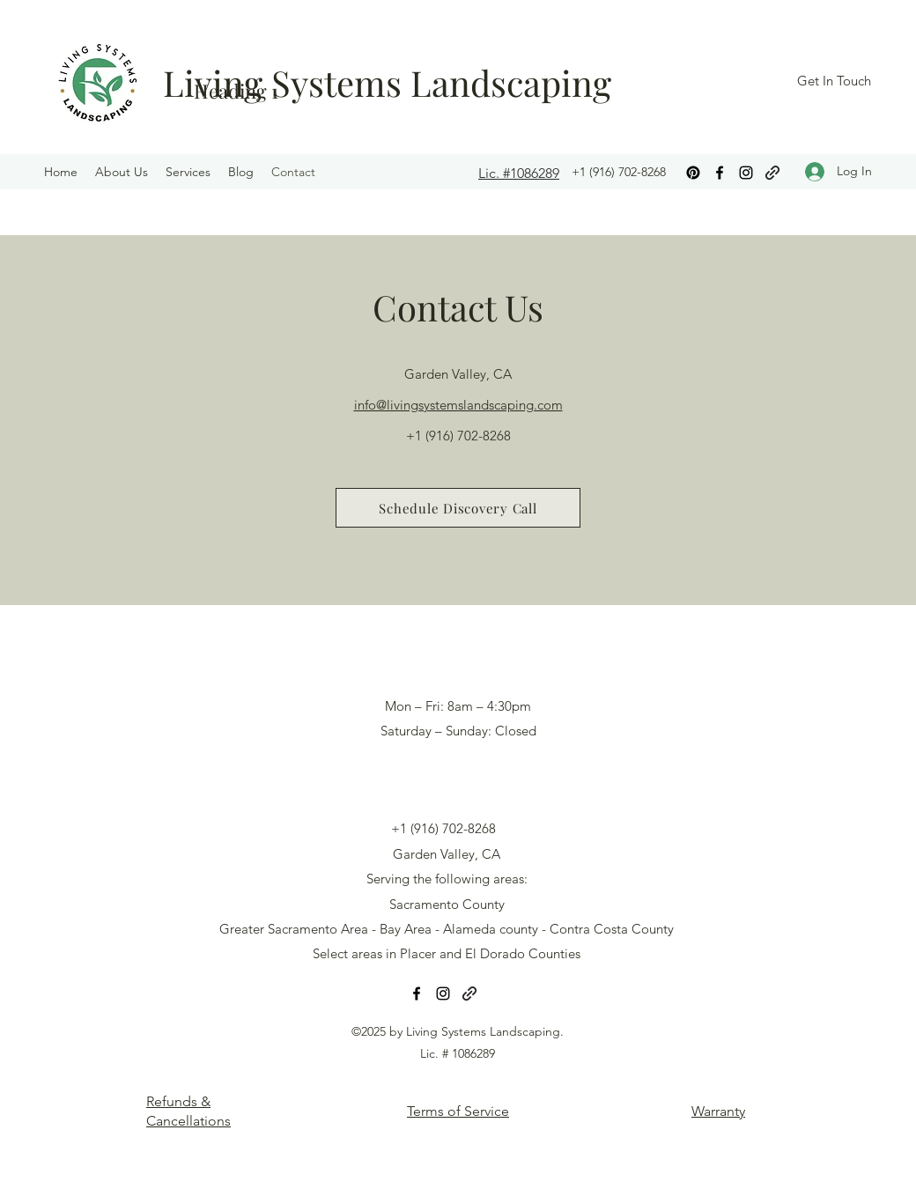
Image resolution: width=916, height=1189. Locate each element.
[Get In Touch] (833, 81)
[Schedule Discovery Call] (458, 508)
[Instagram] (746, 172)
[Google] (772, 172)
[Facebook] (719, 172)
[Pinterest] (693, 172)
